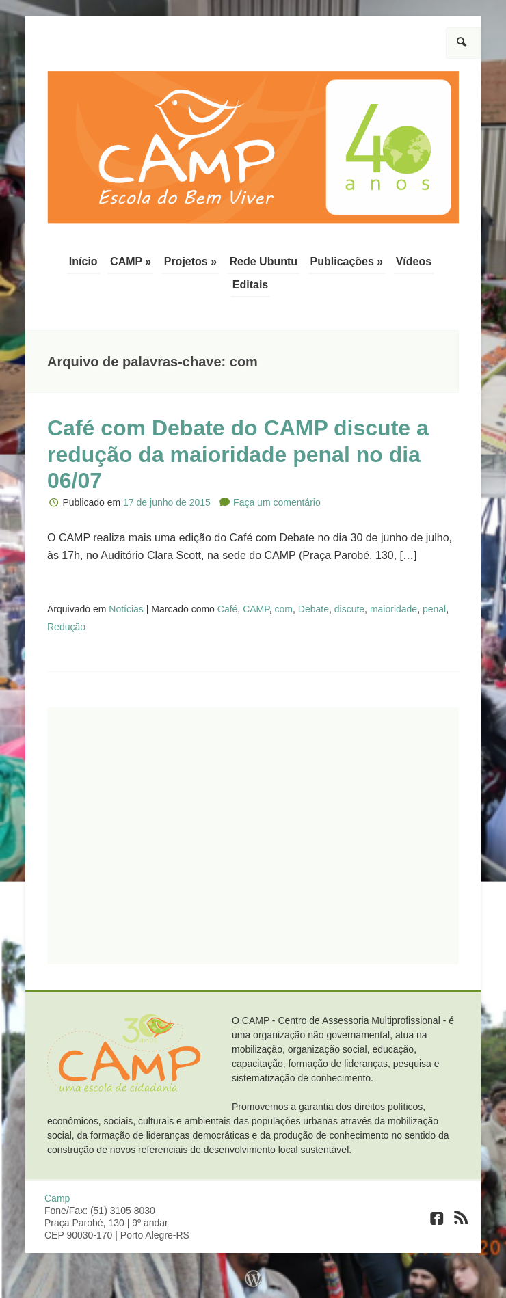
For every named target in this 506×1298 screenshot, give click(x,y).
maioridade (393, 609)
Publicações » (347, 261)
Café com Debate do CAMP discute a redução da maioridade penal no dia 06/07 (238, 454)
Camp (57, 1198)
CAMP (256, 609)
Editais (250, 284)
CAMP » (130, 261)
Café (227, 609)
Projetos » (190, 261)
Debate (313, 609)
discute (349, 609)
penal (434, 609)
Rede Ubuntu (264, 261)
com (284, 609)
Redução (66, 626)
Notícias (126, 609)
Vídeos (413, 261)
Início (83, 261)
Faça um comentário (277, 502)
